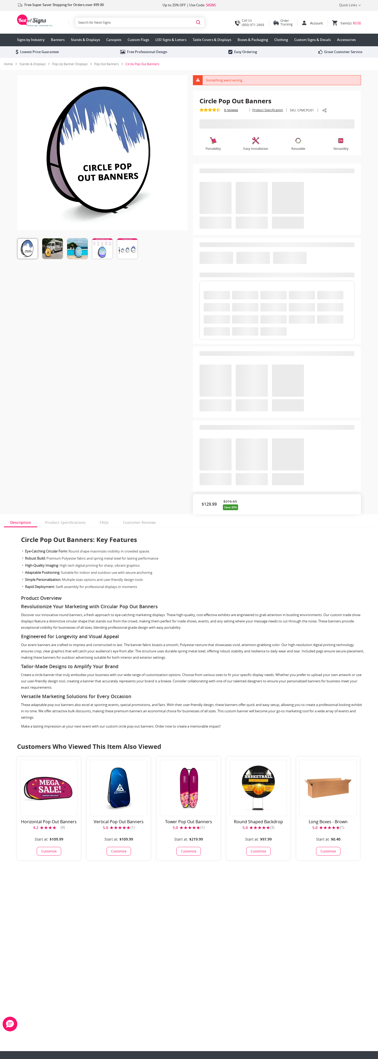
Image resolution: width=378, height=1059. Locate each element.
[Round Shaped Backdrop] (258, 851)
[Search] (198, 22)
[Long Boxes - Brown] (328, 851)
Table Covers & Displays (212, 39)
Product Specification (267, 110)
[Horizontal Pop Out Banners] (48, 851)
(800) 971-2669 (249, 22)
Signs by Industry (31, 39)
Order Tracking (286, 22)
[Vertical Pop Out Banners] (118, 851)
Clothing (281, 39)
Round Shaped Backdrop (258, 821)
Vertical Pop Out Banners (119, 821)
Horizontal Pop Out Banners (49, 821)
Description (20, 522)
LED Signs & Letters (170, 39)
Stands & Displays (85, 39)
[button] (10, 1024)
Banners (58, 39)
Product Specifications (65, 522)
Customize (49, 851)
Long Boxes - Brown (328, 821)
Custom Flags (138, 39)
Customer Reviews (139, 522)
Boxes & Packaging (253, 39)
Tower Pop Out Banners (188, 821)
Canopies (113, 39)
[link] (34, 64)
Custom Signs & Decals (312, 39)
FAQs (104, 522)
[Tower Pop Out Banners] (188, 851)
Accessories (346, 39)
